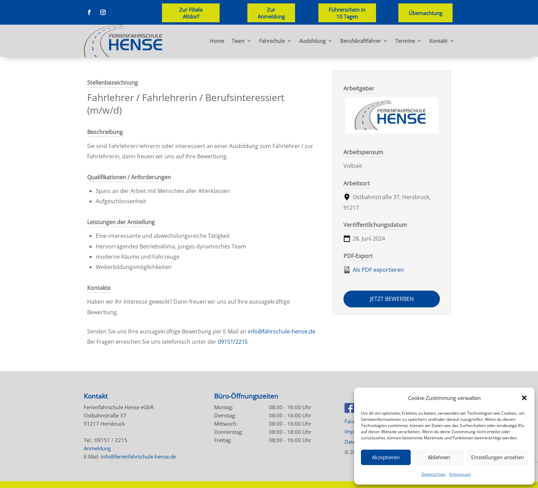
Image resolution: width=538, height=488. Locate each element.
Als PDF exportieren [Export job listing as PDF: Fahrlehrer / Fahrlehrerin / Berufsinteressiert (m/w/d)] (373, 269)
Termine (405, 40)
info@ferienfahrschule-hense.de (138, 456)
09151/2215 (233, 341)
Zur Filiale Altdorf (190, 13)
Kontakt (438, 40)
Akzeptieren (386, 457)
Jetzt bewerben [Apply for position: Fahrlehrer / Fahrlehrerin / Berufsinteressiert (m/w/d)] (392, 299)
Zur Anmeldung (271, 13)
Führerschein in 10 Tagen (347, 13)
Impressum (460, 474)
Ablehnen (439, 457)
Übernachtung (425, 13)
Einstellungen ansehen (497, 457)
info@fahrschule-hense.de (281, 331)
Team (238, 40)
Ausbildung (312, 40)
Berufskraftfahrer (360, 40)
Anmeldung (97, 448)
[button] (524, 397)
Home (217, 40)
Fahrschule (272, 40)
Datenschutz (434, 474)
